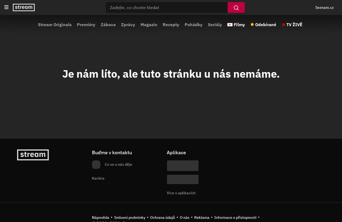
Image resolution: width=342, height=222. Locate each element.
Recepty (171, 24)
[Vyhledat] (236, 7)
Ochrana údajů (162, 217)
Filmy (239, 24)
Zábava (108, 24)
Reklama (201, 217)
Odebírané (265, 24)
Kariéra (98, 178)
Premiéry (86, 24)
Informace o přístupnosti (235, 217)
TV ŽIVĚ (294, 24)
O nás (184, 217)
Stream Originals (55, 24)
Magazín (149, 24)
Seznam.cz (324, 7)
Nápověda (100, 217)
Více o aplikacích (181, 193)
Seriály (215, 24)
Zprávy (128, 24)
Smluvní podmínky (129, 217)
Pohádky (194, 24)
